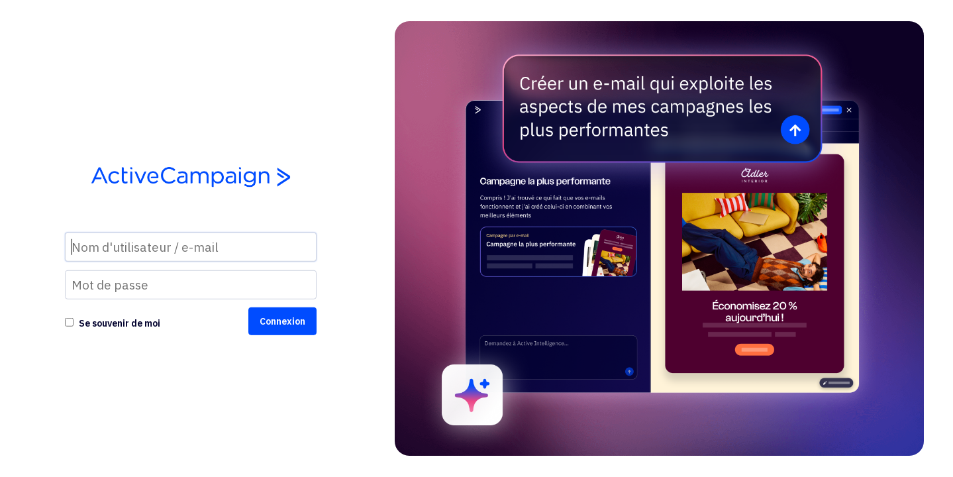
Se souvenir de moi (119, 323)
